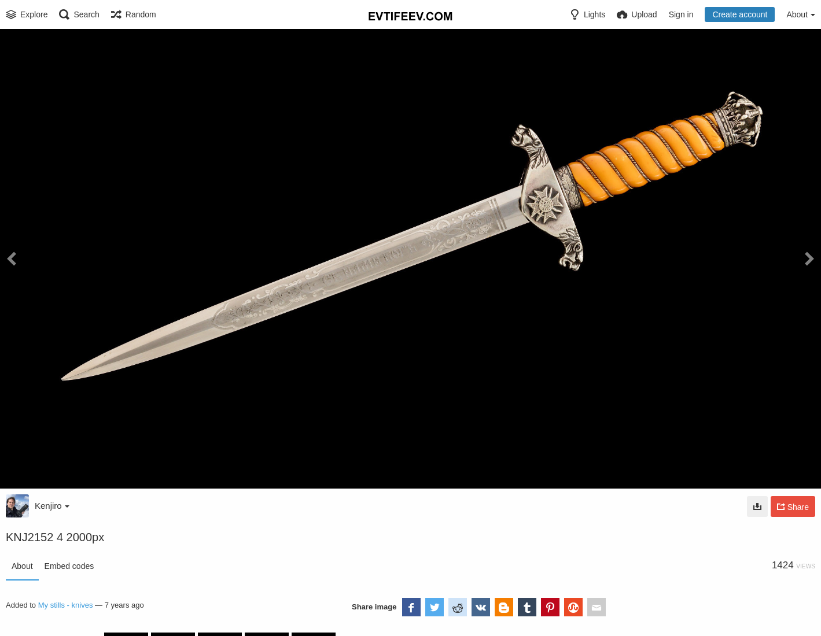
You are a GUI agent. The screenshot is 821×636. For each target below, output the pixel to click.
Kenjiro (52, 506)
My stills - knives (65, 605)
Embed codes (69, 566)
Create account (739, 14)
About (22, 566)
